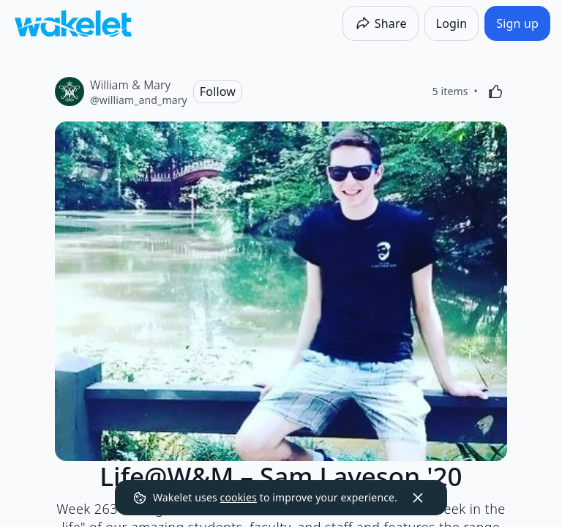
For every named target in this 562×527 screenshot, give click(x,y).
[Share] (380, 23)
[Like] (495, 91)
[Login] (451, 23)
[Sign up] (517, 23)
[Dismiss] (418, 497)
